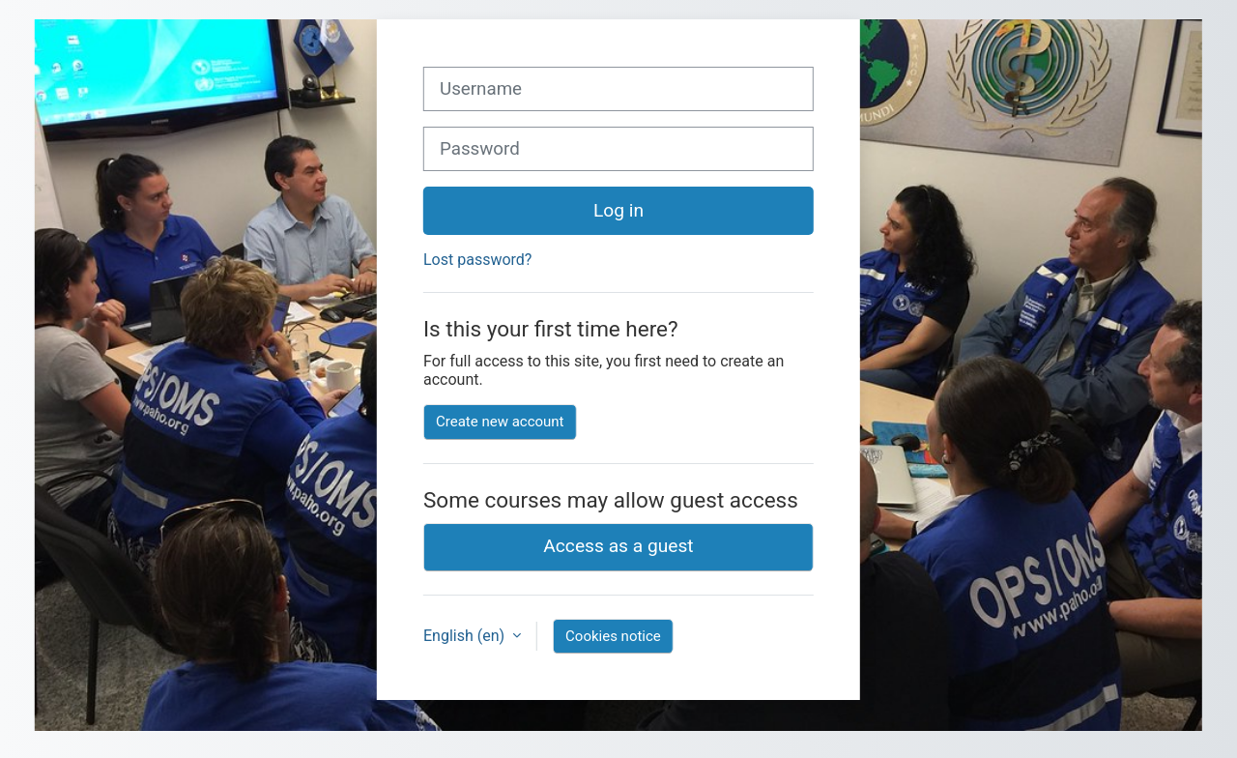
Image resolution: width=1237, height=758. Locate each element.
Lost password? (477, 259)
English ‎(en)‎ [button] (465, 636)
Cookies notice (613, 636)
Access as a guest (618, 546)
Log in (618, 210)
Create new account (500, 421)
